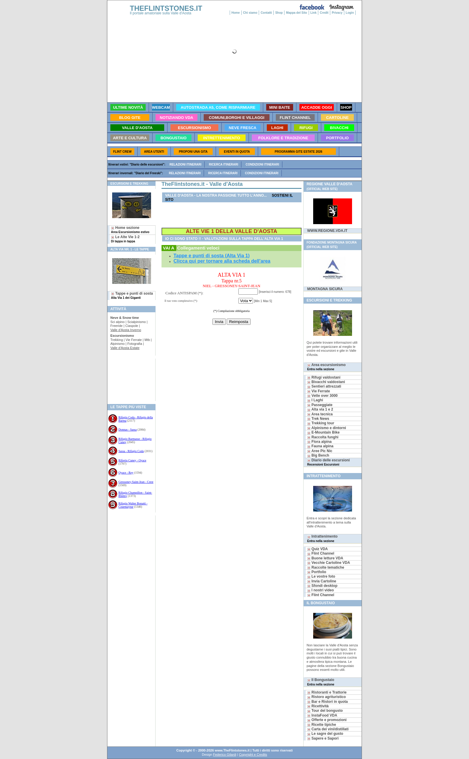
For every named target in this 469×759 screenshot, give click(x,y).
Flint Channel (320, 553)
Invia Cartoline (321, 581)
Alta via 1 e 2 (320, 409)
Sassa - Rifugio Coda (131, 451)
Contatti (266, 12)
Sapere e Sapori (323, 738)
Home (236, 12)
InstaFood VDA (322, 715)
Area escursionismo (326, 367)
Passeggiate (319, 405)
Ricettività (318, 706)
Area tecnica (320, 414)
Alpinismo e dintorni (326, 428)
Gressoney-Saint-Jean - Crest (135, 481)
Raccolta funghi (322, 437)
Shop (279, 12)
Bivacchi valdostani (326, 382)
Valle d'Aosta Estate (124, 348)
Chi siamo (250, 12)
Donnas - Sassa (127, 429)
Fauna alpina (320, 446)
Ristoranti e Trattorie (327, 692)
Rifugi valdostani (323, 377)
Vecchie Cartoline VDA (328, 563)
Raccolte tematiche (325, 567)
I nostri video (320, 590)
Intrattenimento (322, 538)
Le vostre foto (321, 576)
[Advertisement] (129, 378)
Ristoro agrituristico (326, 697)
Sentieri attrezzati (324, 386)
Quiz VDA (317, 549)
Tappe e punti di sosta (132, 295)
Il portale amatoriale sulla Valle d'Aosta (160, 13)
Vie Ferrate (318, 391)
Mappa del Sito (296, 12)
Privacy (337, 12)
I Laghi (315, 400)
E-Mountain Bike (323, 432)
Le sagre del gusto (325, 734)
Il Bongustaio (320, 682)
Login (350, 12)
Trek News (318, 419)
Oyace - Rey (125, 472)
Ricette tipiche (321, 725)
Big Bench (318, 455)
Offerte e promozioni (327, 720)
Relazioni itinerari (186, 164)
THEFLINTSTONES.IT (166, 8)
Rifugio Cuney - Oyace (132, 460)
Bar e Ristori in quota (327, 702)
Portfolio (316, 572)
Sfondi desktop (322, 586)
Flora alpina (319, 442)
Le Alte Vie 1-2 (125, 239)
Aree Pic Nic (319, 451)
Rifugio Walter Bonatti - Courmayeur (132, 505)
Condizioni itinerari (262, 164)
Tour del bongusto (325, 710)
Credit (324, 12)
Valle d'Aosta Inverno (125, 330)
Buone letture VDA (325, 558)
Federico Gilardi (224, 754)
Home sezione (130, 230)
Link (313, 12)
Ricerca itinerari (223, 164)
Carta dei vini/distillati (327, 729)
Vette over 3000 (322, 396)
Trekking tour (320, 423)
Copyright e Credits (253, 754)
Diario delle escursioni (328, 462)
